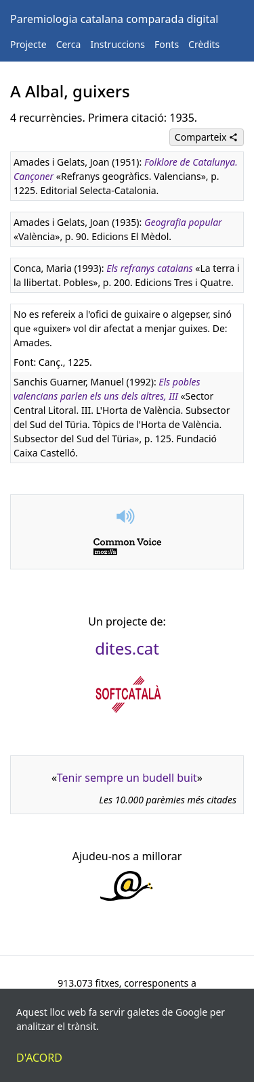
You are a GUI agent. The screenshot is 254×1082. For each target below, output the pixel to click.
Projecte (28, 44)
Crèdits (203, 44)
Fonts (166, 44)
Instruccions (117, 44)
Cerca (68, 44)
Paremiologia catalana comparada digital (114, 18)
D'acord (39, 1057)
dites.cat (127, 648)
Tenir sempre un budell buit (127, 777)
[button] (127, 516)
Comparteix (206, 137)
